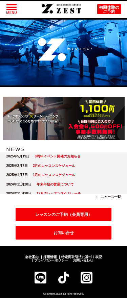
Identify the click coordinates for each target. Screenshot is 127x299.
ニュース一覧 (111, 198)
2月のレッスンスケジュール (54, 167)
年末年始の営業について (55, 185)
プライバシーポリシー (51, 261)
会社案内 (32, 258)
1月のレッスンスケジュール (54, 176)
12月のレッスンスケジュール (59, 194)
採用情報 (50, 258)
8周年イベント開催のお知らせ (58, 157)
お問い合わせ (83, 261)
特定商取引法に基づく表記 (81, 258)
